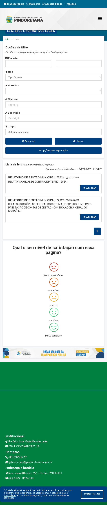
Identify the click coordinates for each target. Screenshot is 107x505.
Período (11, 58)
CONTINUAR (92, 494)
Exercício (12, 85)
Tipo (9, 71)
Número (11, 99)
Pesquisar (28, 141)
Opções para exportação (53, 150)
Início (8, 39)
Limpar (78, 141)
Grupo (10, 126)
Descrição (12, 112)
